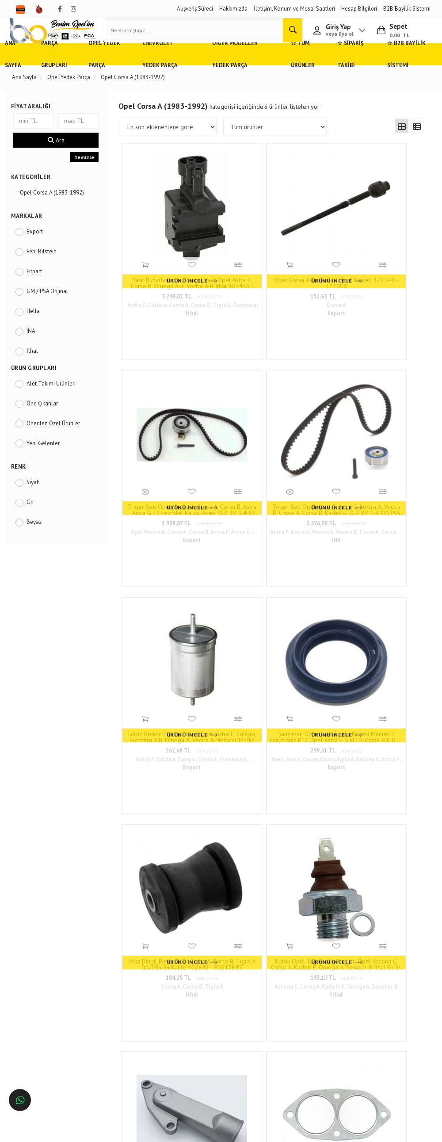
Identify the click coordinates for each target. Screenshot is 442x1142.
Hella (38, 330)
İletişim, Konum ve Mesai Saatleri (294, 8)
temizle (87, 176)
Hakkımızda (233, 8)
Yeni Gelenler (48, 462)
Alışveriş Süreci (195, 8)
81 (352, 615)
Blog (99, 1011)
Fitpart (39, 290)
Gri (35, 521)
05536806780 (195, 1006)
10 (322, 615)
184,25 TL (311, 403)
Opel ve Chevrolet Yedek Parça (48, 963)
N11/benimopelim (198, 1059)
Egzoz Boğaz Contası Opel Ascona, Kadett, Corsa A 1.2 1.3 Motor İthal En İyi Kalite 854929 (236, 536)
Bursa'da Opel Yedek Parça (51, 1006)
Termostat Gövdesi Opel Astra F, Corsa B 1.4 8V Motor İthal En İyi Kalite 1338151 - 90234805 (160, 536)
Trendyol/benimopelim (204, 1044)
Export (40, 250)
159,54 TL (311, 550)
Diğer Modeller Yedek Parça (239, 73)
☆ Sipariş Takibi (345, 73)
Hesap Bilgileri (359, 8)
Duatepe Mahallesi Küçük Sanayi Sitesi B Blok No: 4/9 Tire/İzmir (205, 967)
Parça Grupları (66, 73)
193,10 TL (387, 403)
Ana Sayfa (26, 73)
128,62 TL (236, 550)
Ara (60, 159)
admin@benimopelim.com (202, 1027)
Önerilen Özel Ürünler (58, 442)
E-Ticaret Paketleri (217, 1131)
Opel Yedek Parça (114, 73)
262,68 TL (160, 403)
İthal (37, 370)
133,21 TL (387, 550)
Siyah (38, 501)
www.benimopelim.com (274, 721)
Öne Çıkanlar (47, 422)
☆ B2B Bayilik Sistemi (396, 73)
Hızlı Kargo (106, 959)
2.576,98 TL (387, 257)
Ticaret (176, 1131)
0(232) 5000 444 (200, 988)
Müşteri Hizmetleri (115, 972)
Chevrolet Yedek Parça (171, 73)
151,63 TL (236, 257)
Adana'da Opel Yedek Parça (51, 980)
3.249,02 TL (160, 257)
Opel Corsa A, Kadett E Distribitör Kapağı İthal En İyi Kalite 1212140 (311, 536)
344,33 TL (160, 550)
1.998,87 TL (311, 257)
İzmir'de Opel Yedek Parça (50, 1032)
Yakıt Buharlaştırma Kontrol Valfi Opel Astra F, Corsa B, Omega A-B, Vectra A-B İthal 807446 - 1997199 (160, 244)
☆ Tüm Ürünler (296, 73)
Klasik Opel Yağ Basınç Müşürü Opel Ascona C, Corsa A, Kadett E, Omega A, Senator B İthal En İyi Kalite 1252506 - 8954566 (386, 390)
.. (337, 615)
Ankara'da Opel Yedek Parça (52, 993)
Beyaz (39, 541)
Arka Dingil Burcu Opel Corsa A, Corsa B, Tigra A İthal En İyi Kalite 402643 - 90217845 (311, 390)
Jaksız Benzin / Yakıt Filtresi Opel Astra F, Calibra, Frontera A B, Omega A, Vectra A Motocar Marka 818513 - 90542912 (160, 390)
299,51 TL (236, 403)
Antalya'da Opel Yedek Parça (53, 1019)
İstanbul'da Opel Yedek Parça (54, 1046)
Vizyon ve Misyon (114, 998)
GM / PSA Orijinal (52, 310)
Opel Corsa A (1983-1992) (57, 211)
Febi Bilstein (47, 270)
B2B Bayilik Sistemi (407, 8)
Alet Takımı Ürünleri (56, 402)
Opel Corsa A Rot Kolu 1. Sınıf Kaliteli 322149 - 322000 (235, 244)
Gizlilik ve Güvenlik (116, 985)
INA (36, 350)
